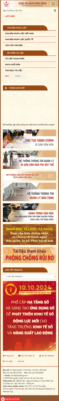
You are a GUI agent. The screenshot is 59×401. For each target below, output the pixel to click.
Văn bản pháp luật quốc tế (19, 39)
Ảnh (7, 76)
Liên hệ (21, 361)
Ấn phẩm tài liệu (15, 53)
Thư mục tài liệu (13, 70)
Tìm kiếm (8, 361)
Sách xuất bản (12, 64)
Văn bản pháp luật (16, 28)
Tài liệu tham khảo (14, 59)
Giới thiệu (10, 16)
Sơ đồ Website (46, 356)
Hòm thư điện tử (26, 356)
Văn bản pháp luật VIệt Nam (19, 33)
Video (18, 76)
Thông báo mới (17, 88)
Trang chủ (8, 356)
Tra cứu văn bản (13, 45)
